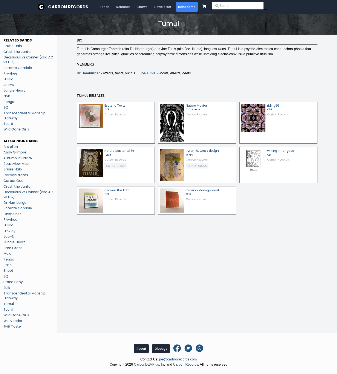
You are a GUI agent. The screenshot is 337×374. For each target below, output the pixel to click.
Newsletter (162, 7)
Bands (104, 7)
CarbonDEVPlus (146, 364)
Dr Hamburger (88, 73)
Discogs (161, 348)
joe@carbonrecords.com (178, 359)
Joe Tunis (148, 73)
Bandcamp (187, 7)
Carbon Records (68, 7)
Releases (123, 7)
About (141, 348)
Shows (142, 7)
